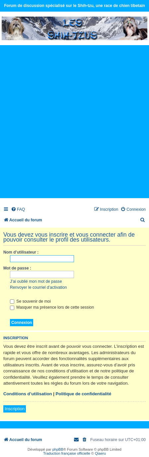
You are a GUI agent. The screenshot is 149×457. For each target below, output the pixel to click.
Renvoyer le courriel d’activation (38, 287)
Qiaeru (100, 453)
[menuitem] (18, 209)
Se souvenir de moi (30, 301)
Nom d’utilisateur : (20, 252)
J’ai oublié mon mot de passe (36, 281)
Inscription (15, 408)
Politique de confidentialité (84, 393)
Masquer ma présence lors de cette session (52, 307)
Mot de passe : (17, 268)
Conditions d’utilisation (27, 393)
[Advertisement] (74, 121)
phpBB (57, 449)
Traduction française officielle (66, 453)
